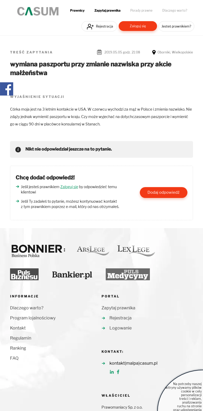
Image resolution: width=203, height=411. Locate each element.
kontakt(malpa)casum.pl (133, 363)
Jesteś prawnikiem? (176, 26)
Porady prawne (141, 10)
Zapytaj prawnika (107, 10)
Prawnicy (77, 10)
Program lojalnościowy (33, 317)
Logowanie (120, 328)
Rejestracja (104, 26)
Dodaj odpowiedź (163, 192)
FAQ (14, 358)
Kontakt (18, 328)
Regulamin (20, 338)
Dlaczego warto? (174, 10)
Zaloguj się (138, 26)
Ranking (18, 348)
